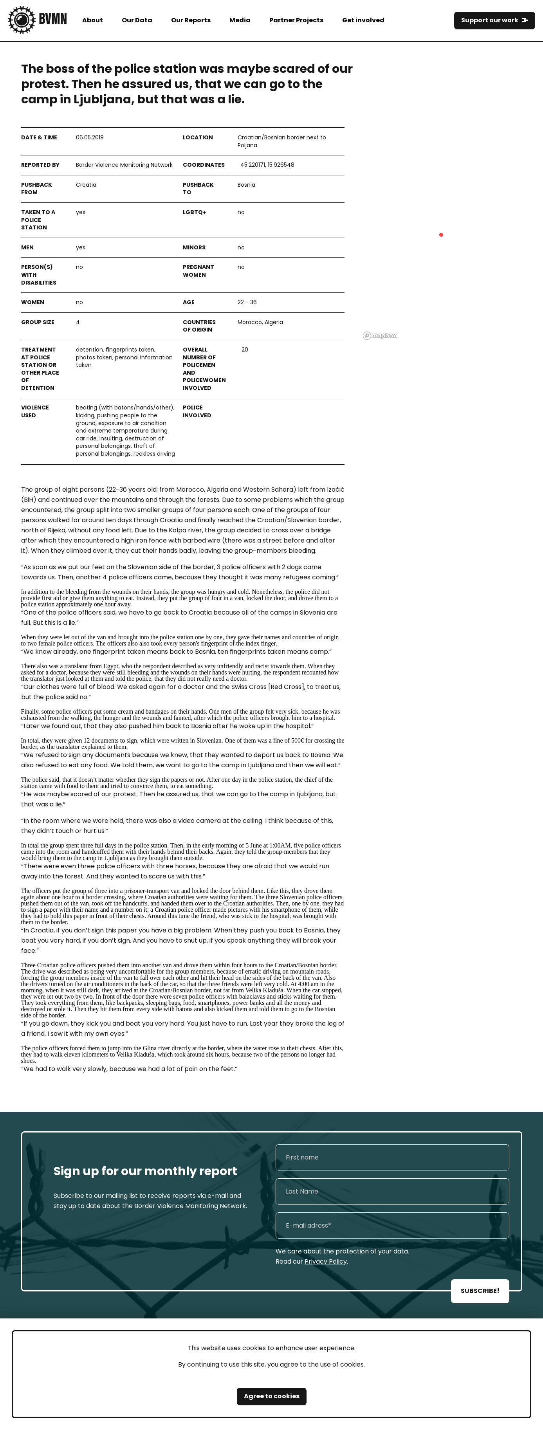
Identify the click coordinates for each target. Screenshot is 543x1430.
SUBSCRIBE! (480, 1290)
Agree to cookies (271, 1396)
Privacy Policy (326, 1261)
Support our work (489, 20)
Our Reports (191, 20)
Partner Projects (296, 20)
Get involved (363, 20)
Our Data (137, 20)
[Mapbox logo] (380, 335)
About (92, 20)
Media (240, 20)
